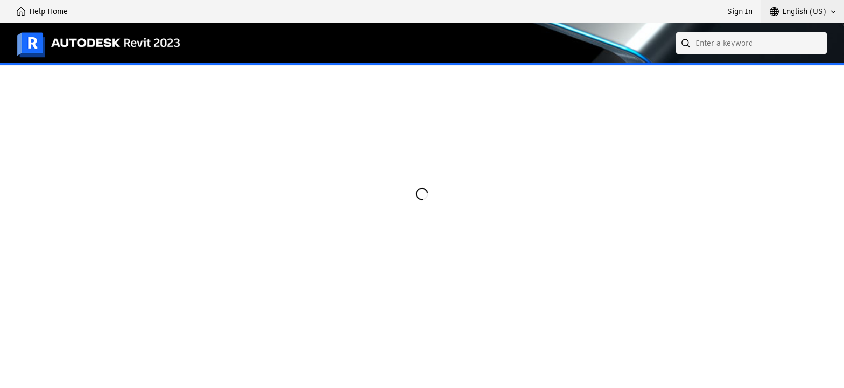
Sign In (739, 11)
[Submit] (687, 43)
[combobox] (751, 43)
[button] (802, 11)
